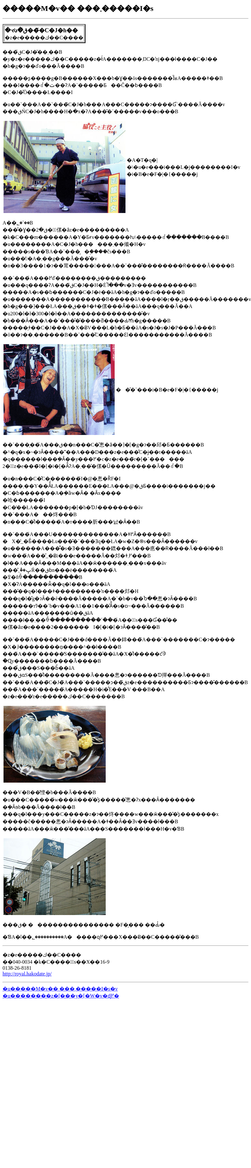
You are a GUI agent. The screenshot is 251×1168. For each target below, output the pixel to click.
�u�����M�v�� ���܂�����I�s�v (60, 988)
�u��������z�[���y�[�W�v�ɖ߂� (61, 995)
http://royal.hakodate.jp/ (27, 973)
